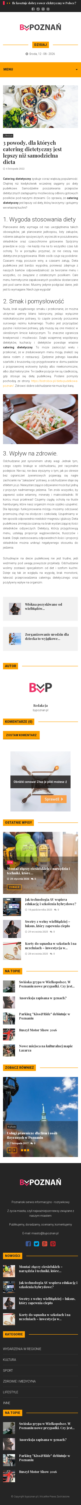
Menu (8, 69)
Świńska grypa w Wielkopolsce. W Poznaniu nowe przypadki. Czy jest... (47, 984)
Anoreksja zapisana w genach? (43, 998)
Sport (8, 1370)
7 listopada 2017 (19, 1143)
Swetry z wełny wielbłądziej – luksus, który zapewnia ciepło (47, 923)
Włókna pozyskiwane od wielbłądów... (43, 606)
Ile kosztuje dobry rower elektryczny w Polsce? (44, 3)
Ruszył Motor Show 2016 (38, 1030)
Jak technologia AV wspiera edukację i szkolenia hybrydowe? (50, 901)
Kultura (12, 1126)
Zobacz (14, 887)
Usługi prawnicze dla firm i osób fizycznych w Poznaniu (32, 1135)
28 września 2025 (38, 953)
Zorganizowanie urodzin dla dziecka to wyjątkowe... (47, 636)
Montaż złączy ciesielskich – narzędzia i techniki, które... (41, 1269)
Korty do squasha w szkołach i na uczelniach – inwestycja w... (50, 945)
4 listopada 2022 (15, 168)
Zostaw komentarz (21, 735)
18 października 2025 (40, 909)
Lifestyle (8, 135)
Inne (10, 862)
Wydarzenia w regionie (22, 1349)
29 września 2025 (38, 931)
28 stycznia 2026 (19, 879)
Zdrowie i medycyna (19, 1381)
